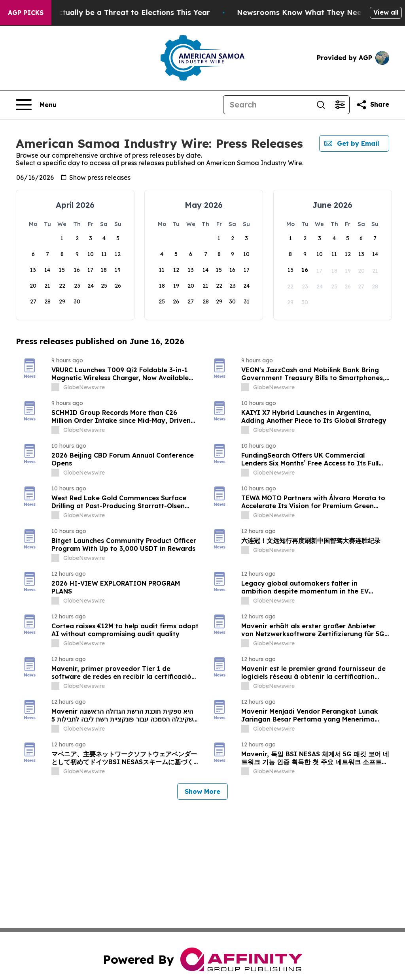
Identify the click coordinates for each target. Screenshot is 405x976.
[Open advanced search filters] (339, 105)
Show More (202, 791)
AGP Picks (26, 13)
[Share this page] (372, 105)
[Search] (267, 105)
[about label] (55, 387)
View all (385, 12)
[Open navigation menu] (36, 105)
